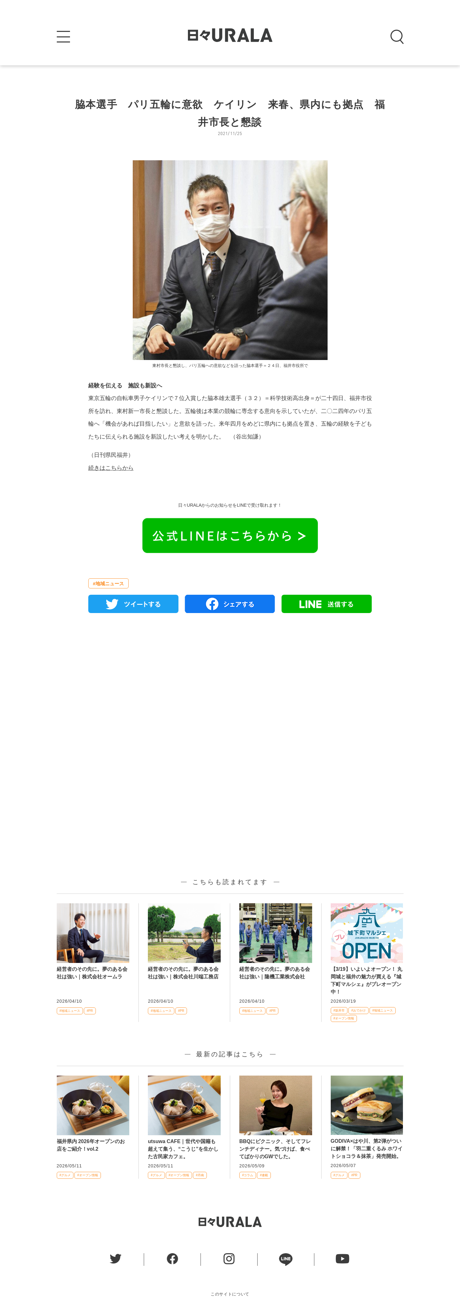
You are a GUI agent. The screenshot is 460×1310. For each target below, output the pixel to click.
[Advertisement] (230, 690)
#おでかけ (358, 1010)
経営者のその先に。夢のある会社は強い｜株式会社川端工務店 (183, 972)
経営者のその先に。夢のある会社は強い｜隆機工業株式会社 (274, 972)
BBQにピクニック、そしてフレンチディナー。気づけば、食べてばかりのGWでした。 (275, 1149)
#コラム (247, 1175)
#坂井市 (339, 1010)
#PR (90, 1010)
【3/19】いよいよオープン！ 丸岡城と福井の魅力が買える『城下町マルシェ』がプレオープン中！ (367, 980)
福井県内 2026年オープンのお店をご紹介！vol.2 (91, 1145)
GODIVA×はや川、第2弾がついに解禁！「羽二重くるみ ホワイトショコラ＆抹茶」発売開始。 (367, 1148)
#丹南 (200, 1175)
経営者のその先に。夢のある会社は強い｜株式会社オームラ (92, 972)
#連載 (264, 1175)
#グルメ (65, 1175)
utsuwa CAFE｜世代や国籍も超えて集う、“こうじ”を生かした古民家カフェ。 (183, 1149)
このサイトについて (230, 1294)
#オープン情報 (344, 1018)
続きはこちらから (111, 468)
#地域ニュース (108, 583)
